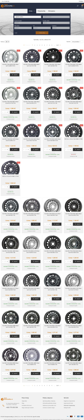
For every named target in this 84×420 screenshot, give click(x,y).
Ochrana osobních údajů (49, 407)
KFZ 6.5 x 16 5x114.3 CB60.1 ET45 (73, 139)
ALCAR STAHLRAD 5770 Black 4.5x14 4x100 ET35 (52, 326)
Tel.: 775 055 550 (5, 1)
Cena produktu (76, 41)
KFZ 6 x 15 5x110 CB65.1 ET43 (10, 176)
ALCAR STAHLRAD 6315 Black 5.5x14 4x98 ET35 (52, 363)
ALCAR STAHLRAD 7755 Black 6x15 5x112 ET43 (52, 102)
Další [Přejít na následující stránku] (58, 45)
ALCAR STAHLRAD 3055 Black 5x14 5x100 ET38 (10, 251)
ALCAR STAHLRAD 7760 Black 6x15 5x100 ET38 (52, 289)
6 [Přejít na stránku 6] (44, 45)
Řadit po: (2, 41)
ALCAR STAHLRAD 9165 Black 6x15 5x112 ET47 (31, 289)
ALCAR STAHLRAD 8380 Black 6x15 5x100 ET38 (10, 326)
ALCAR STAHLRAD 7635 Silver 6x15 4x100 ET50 (52, 65)
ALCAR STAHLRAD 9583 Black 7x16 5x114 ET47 (73, 102)
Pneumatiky (41, 11)
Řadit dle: (68, 41)
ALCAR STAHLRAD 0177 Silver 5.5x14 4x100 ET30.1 (10, 289)
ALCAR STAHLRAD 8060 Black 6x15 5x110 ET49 (31, 65)
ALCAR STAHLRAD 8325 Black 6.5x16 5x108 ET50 (73, 251)
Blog (23, 403)
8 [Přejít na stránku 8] (49, 45)
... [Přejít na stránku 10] (54, 45)
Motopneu (51, 11)
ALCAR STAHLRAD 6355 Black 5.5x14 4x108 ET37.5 (52, 139)
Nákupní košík (67, 407)
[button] (78, 6)
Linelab (38, 416)
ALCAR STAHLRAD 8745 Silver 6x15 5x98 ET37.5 (10, 65)
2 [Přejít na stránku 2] (34, 45)
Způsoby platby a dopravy (49, 401)
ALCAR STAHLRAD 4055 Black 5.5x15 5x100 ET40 (73, 214)
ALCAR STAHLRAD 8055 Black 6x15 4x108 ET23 (73, 363)
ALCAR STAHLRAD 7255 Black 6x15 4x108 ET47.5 (73, 65)
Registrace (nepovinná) (69, 401)
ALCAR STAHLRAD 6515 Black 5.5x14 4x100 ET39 (73, 326)
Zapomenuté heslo (68, 403)
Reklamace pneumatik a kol (49, 405)
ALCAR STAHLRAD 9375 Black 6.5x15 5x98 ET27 (10, 139)
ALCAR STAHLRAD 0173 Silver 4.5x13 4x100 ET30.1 (52, 214)
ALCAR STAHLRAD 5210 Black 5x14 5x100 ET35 (31, 214)
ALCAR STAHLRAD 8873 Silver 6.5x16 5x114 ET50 (10, 102)
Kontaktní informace (27, 405)
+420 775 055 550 (12, 407)
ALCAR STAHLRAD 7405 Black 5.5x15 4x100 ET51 (31, 102)
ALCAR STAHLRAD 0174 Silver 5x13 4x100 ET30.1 (31, 251)
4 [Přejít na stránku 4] (39, 45)
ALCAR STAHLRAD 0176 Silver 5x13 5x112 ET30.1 (73, 289)
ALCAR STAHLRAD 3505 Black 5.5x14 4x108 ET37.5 (52, 251)
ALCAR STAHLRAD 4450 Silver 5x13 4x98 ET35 (31, 363)
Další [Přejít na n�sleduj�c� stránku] (58, 385)
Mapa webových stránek (28, 407)
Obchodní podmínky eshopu (49, 403)
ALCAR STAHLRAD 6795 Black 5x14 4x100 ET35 (10, 214)
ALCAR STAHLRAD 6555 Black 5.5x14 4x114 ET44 (31, 139)
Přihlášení (81, 1)
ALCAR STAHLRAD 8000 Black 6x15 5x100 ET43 (10, 363)
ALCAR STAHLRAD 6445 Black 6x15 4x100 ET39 (31, 326)
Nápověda (24, 401)
